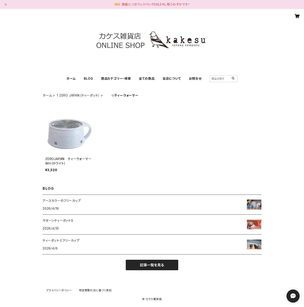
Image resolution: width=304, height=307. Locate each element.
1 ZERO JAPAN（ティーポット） (78, 95)
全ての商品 (147, 78)
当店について (171, 78)
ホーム (71, 78)
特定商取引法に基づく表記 (95, 290)
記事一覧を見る (152, 265)
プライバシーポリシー (59, 290)
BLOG (88, 78)
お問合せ (195, 78)
